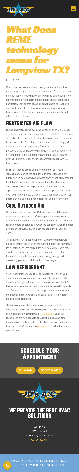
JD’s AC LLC (48, 313)
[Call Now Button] (7, 465)
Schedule (26, 370)
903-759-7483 (50, 370)
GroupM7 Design (53, 465)
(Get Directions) (39, 439)
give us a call (44, 326)
